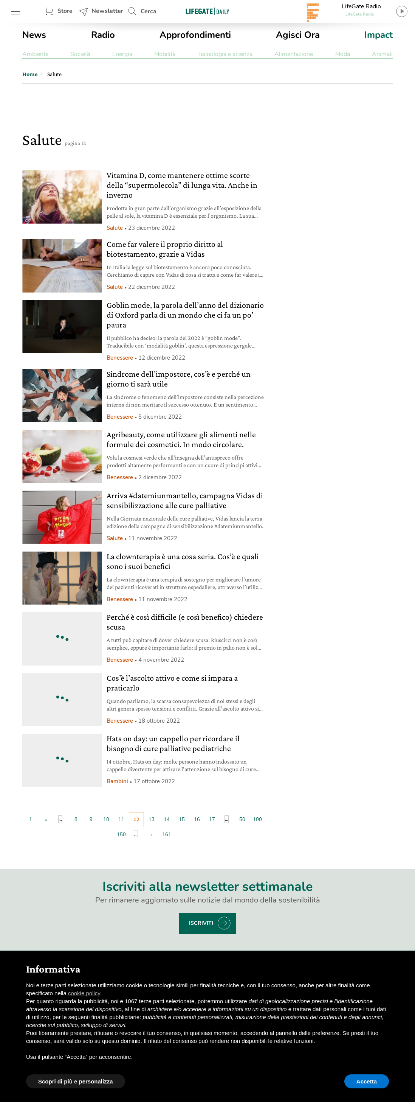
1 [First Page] (30, 819)
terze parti (151, 1001)
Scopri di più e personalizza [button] (75, 1081)
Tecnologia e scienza (224, 54)
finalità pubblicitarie (115, 1017)
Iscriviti (201, 923)
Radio (103, 35)
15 (182, 819)
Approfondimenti (195, 35)
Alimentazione (293, 54)
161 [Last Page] (166, 834)
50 (242, 819)
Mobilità (164, 54)
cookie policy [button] (84, 993)
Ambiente (35, 54)
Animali (382, 54)
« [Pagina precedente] (46, 819)
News (34, 35)
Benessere (120, 358)
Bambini (117, 781)
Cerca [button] (148, 11)
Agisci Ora (298, 35)
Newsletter (107, 11)
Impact (378, 35)
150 (121, 834)
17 (212, 819)
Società (80, 54)
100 (257, 819)
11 (121, 819)
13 (152, 819)
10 (106, 819)
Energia (122, 54)
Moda (342, 54)
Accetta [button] (366, 1081)
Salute (115, 228)
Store (65, 11)
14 (167, 819)
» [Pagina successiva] (151, 834)
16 (197, 819)
